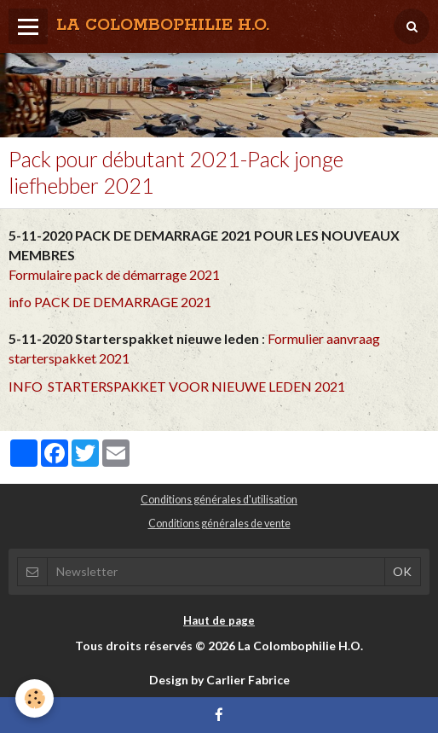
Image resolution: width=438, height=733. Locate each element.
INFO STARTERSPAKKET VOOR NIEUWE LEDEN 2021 (177, 386)
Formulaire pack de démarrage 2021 (114, 274)
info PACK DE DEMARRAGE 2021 (110, 302)
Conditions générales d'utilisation (219, 499)
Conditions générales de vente (219, 523)
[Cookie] (34, 698)
